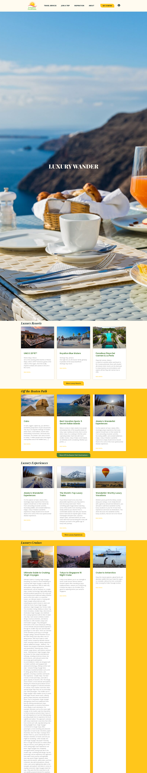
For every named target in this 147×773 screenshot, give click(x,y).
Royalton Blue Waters (70, 353)
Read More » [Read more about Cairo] (27, 444)
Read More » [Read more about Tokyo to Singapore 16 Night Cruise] (63, 596)
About (92, 6)
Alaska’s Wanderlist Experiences (105, 422)
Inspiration (79, 6)
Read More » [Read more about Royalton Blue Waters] (63, 368)
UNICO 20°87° (30, 353)
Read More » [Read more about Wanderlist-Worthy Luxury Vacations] (99, 518)
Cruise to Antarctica (106, 572)
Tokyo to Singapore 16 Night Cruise (71, 573)
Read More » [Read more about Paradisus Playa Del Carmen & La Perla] (99, 376)
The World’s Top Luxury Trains (71, 494)
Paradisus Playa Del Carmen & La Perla (105, 354)
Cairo (26, 421)
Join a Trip (66, 6)
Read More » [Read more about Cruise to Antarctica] (99, 587)
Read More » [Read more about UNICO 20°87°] (27, 372)
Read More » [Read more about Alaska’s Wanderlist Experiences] (99, 448)
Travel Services (50, 6)
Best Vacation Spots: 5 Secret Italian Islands (71, 422)
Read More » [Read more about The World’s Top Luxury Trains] (63, 528)
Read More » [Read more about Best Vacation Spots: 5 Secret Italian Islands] (63, 446)
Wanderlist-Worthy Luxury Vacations (109, 494)
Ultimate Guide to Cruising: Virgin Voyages (37, 573)
